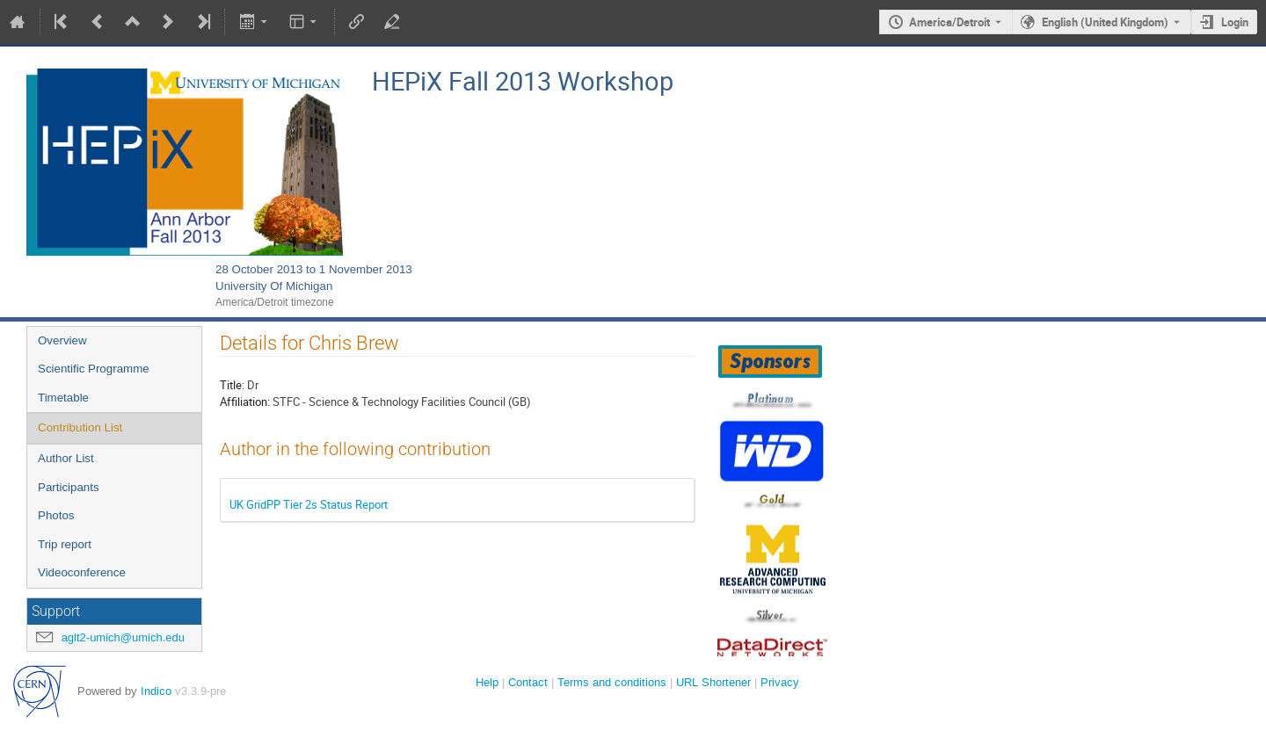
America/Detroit (949, 22)
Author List (66, 458)
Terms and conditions (611, 682)
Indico (156, 691)
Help (487, 682)
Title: (232, 385)
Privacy (779, 682)
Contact (528, 682)
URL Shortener (713, 682)
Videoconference (82, 572)
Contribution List (80, 427)
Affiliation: (245, 401)
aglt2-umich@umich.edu (123, 637)
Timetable (63, 397)
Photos (56, 515)
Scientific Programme (93, 368)
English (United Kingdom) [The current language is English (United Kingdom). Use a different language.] (1105, 22)
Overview (62, 340)
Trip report (64, 544)
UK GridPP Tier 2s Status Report (308, 504)
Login (1234, 22)
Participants (68, 487)
